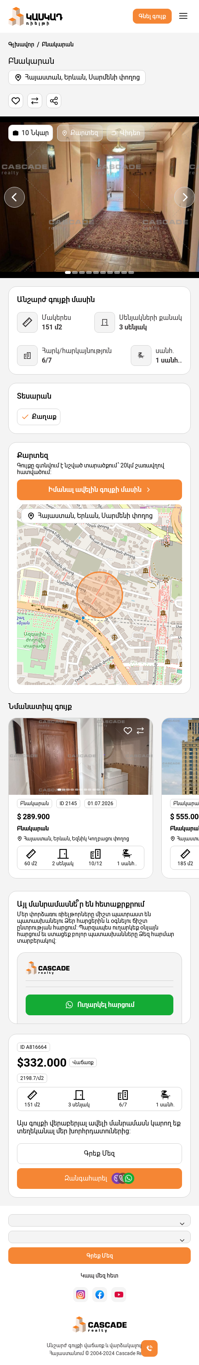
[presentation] (14, 197)
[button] (68, 272)
